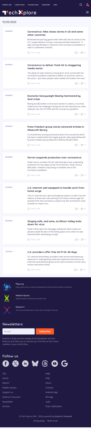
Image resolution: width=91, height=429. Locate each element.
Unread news (34, 5)
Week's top (7, 5)
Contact (50, 388)
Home (5, 378)
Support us (7, 393)
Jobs (57, 5)
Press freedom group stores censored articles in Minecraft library (55, 128)
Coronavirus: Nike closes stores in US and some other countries (56, 33)
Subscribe (47, 5)
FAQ (48, 378)
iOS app (50, 398)
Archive (6, 408)
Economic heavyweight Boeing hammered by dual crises (55, 97)
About (49, 383)
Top (4, 373)
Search (6, 383)
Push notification (54, 408)
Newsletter (7, 403)
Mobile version (9, 388)
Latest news (20, 5)
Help (48, 373)
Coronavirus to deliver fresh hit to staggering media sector (55, 67)
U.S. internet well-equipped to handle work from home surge (53, 189)
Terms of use (52, 422)
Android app (52, 393)
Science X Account (11, 398)
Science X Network (63, 418)
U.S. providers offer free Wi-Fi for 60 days (53, 252)
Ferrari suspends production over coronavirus (55, 157)
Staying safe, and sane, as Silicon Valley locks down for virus (55, 223)
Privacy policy (39, 422)
